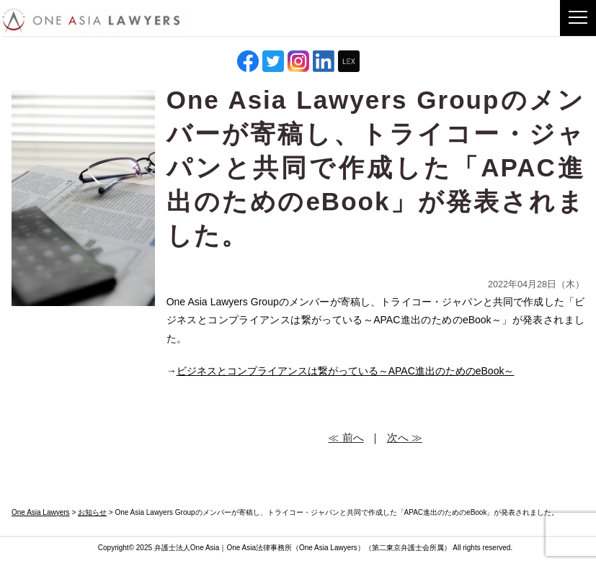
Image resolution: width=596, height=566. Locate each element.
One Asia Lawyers (328, 548)
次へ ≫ (404, 437)
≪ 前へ (345, 437)
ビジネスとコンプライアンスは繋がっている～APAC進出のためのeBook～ (346, 371)
